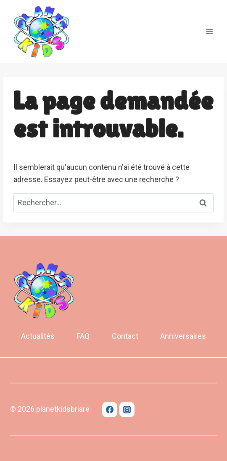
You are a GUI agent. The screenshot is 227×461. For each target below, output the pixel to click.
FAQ (83, 336)
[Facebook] (109, 409)
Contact (125, 336)
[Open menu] (209, 31)
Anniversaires (183, 336)
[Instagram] (127, 409)
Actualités (38, 336)
